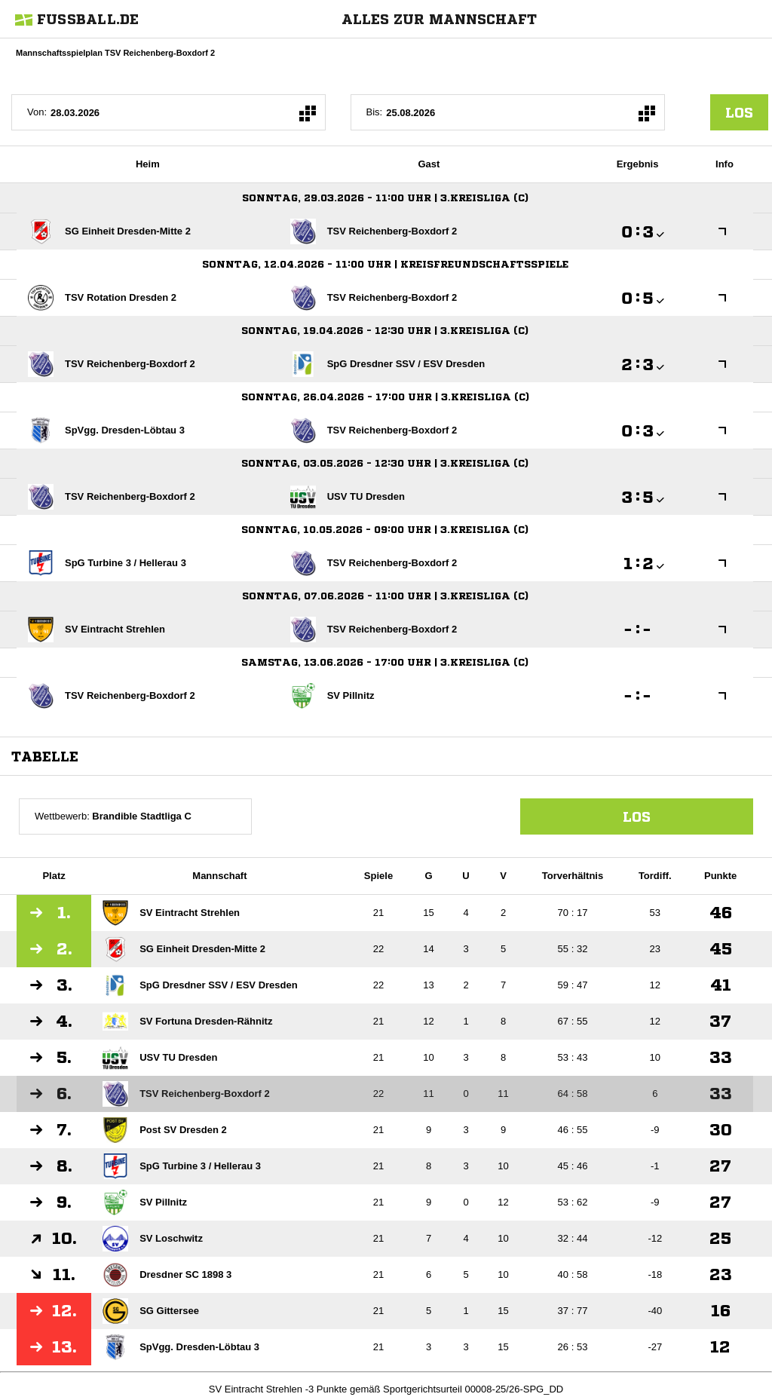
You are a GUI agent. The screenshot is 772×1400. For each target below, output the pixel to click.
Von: (37, 112)
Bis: (374, 112)
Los (637, 816)
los (739, 112)
